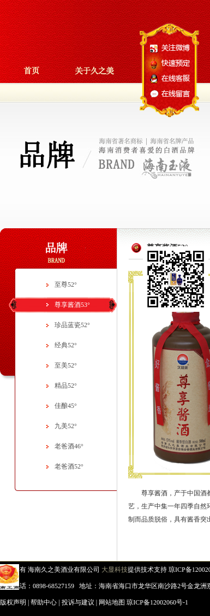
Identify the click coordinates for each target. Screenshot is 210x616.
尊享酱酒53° (72, 305)
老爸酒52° (69, 466)
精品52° (66, 385)
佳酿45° (66, 406)
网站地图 (112, 602)
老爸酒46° (69, 446)
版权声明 (13, 602)
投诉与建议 (78, 602)
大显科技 (114, 569)
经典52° (66, 345)
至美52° (66, 365)
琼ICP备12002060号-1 (157, 602)
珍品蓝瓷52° (72, 325)
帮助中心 (44, 602)
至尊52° (66, 284)
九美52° (66, 426)
